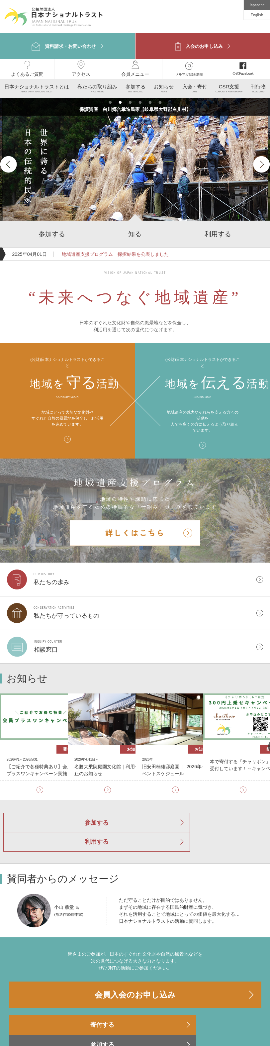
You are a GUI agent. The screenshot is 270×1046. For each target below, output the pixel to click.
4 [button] (140, 96)
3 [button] (130, 96)
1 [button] (110, 96)
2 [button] (120, 96)
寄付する (49, 987)
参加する (95, 807)
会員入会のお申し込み (135, 957)
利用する (175, 807)
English (257, 15)
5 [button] (150, 96)
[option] (135, 158)
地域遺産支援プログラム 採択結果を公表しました (114, 248)
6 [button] (160, 96)
